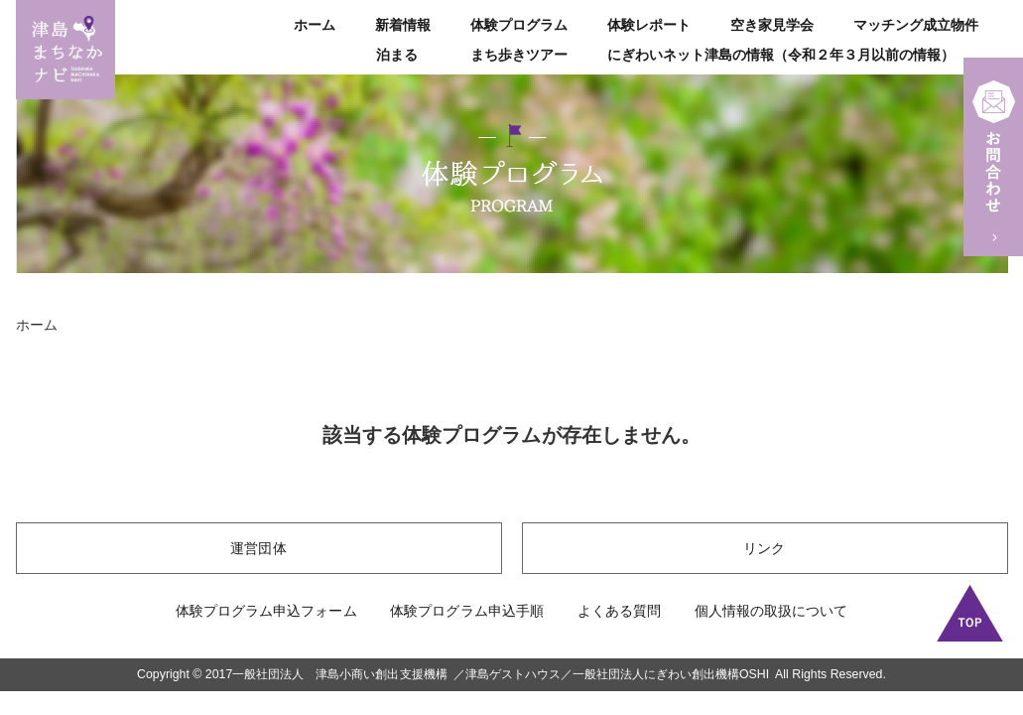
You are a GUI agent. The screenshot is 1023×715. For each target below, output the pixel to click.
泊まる (397, 55)
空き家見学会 (772, 25)
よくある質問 (619, 611)
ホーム (314, 25)
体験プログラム (519, 25)
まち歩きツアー (519, 55)
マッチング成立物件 (915, 25)
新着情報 (403, 25)
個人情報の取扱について (771, 611)
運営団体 (258, 548)
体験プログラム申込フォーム (266, 611)
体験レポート (649, 25)
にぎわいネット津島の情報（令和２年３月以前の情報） (781, 55)
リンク (764, 548)
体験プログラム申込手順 (466, 611)
